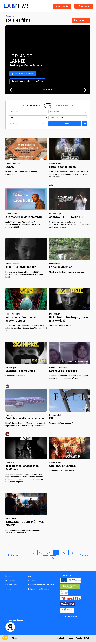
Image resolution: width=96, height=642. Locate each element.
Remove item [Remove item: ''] (83, 111)
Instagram (70, 638)
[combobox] (67, 111)
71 (56, 552)
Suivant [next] (84, 555)
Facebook (60, 638)
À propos (32, 576)
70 (48, 552)
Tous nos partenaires (68, 616)
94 (53, 558)
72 (64, 552)
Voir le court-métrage (22, 74)
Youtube (79, 638)
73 (71, 552)
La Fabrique (10, 576)
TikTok (86, 638)
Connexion (84, 6)
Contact (9, 589)
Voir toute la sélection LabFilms (27, 81)
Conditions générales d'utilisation (41, 585)
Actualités (32, 580)
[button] (5, 638)
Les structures (11, 585)
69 (40, 552)
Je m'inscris (62, 6)
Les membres (11, 580)
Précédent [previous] (14, 555)
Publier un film (81, 20)
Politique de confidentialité (38, 589)
